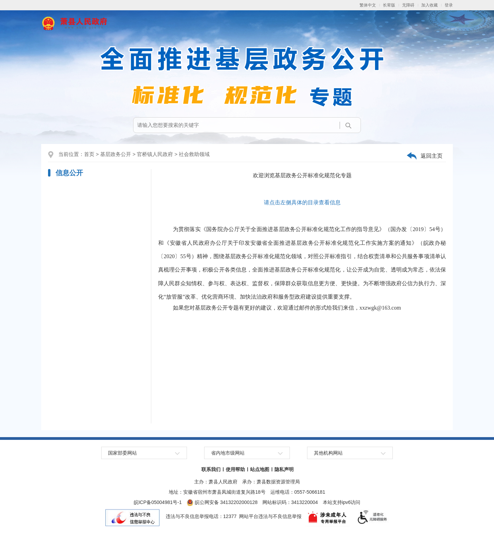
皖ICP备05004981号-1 (158, 502)
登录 (449, 5)
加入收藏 (429, 5)
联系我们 (211, 469)
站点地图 (259, 469)
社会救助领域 (194, 154)
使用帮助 (235, 469)
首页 (89, 154)
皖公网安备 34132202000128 (222, 502)
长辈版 (389, 5)
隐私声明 (284, 469)
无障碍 (408, 5)
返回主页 (432, 156)
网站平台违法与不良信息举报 (270, 516)
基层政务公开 (115, 154)
